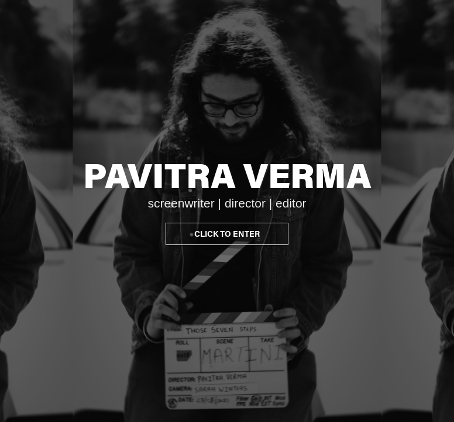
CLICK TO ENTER (227, 233)
